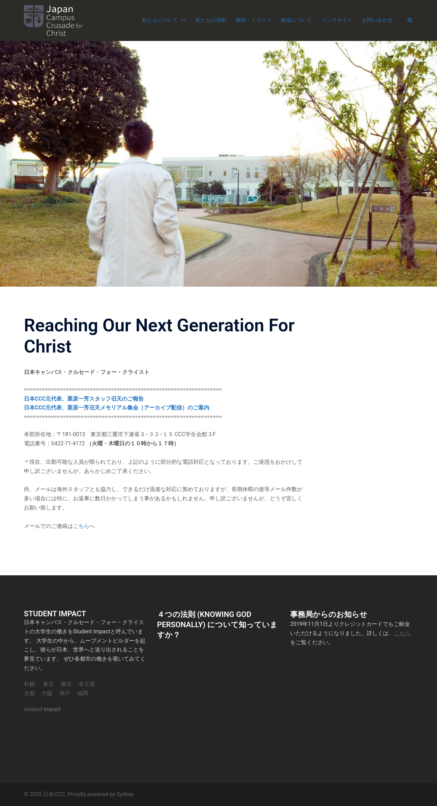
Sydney (125, 794)
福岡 (82, 693)
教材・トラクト (254, 20)
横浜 (66, 684)
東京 (48, 684)
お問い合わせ (377, 20)
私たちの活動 (211, 20)
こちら (81, 526)
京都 (29, 693)
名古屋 (87, 684)
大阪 (47, 693)
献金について (296, 20)
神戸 (64, 693)
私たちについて (160, 20)
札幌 (29, 684)
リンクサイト (337, 20)
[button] (410, 20)
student (42, 709)
